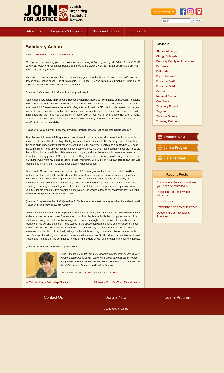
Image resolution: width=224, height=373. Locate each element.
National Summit (166, 96)
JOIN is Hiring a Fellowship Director (47, 282)
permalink (112, 272)
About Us (34, 31)
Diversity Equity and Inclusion (175, 61)
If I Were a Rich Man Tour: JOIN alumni (117, 282)
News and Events (106, 31)
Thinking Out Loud (168, 121)
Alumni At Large (166, 51)
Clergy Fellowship (167, 56)
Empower (162, 66)
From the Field (165, 86)
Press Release (165, 201)
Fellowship (163, 71)
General (161, 91)
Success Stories (166, 116)
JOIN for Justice (55, 13)
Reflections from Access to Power (177, 206)
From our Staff (165, 81)
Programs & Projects (67, 31)
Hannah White (66, 54)
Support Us (138, 31)
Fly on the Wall (165, 76)
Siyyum (161, 111)
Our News (88, 272)
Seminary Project (167, 106)
